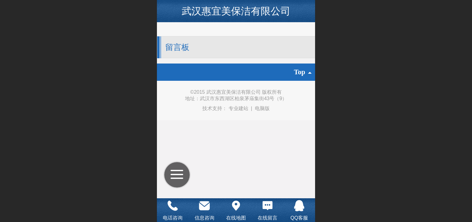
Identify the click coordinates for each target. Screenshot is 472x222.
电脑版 (262, 108)
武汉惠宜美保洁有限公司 (236, 11)
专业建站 (239, 108)
